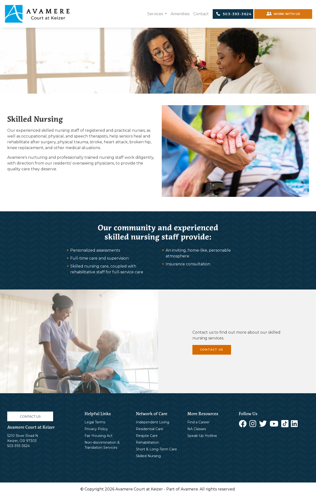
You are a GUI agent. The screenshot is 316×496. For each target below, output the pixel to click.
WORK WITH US (283, 14)
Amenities (180, 14)
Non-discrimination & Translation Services (102, 445)
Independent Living (152, 422)
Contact (201, 14)
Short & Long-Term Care (156, 449)
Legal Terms (94, 422)
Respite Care (147, 436)
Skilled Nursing (148, 456)
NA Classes (196, 429)
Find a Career (198, 422)
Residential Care (149, 429)
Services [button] (155, 14)
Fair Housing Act (98, 436)
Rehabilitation (147, 442)
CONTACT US (211, 349)
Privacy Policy (96, 429)
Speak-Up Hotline (202, 436)
